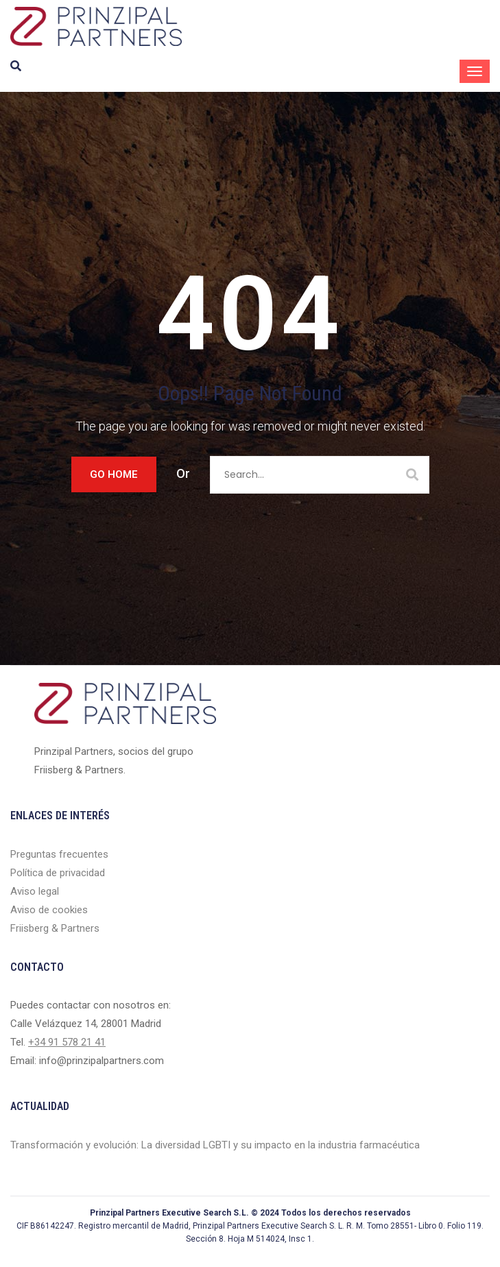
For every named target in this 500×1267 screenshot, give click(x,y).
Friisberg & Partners (54, 928)
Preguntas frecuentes (59, 854)
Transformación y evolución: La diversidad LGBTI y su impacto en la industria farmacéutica (215, 1145)
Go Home (114, 474)
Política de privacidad (57, 873)
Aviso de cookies (49, 910)
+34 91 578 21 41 (67, 1042)
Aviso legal (34, 891)
